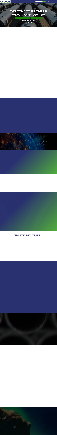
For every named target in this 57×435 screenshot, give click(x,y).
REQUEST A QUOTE (36, 18)
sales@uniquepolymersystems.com (51, 1)
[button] (13, 2)
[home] (5, 1)
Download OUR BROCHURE (22, 18)
